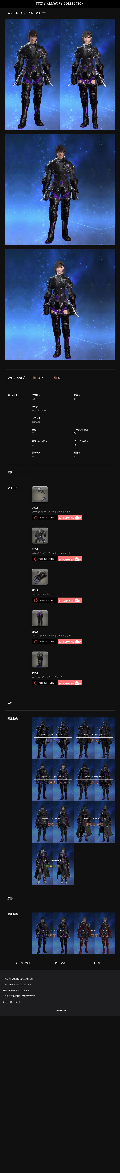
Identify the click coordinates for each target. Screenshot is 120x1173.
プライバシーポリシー (13, 1159)
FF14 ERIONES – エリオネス (16, 1147)
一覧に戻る (23, 1084)
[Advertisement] (60, 386)
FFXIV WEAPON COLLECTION (17, 1141)
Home (60, 1084)
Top (97, 1084)
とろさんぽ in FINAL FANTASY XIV (19, 1153)
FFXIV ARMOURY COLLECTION (60, 3)
